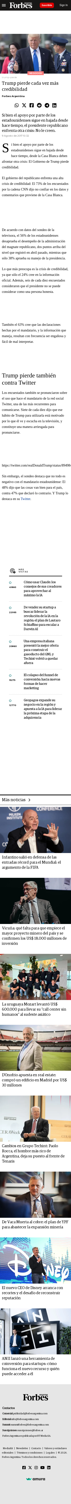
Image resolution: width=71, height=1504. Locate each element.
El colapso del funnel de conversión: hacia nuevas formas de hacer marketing (42, 682)
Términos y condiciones (30, 1453)
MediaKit (8, 1448)
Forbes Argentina (13, 96)
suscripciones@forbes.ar (30, 1430)
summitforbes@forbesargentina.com (30, 1425)
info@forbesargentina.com (25, 1419)
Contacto (36, 1448)
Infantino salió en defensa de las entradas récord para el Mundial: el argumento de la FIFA (31, 862)
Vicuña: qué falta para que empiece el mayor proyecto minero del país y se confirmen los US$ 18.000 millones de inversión (34, 936)
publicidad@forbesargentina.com (30, 1413)
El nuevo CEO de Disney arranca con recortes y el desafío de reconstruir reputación (32, 1293)
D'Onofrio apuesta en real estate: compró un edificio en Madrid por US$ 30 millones (34, 1080)
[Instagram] (36, 1468)
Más (40, 570)
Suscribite (47, 5)
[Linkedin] (49, 1468)
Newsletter (22, 1448)
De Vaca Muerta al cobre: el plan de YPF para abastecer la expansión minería (35, 1224)
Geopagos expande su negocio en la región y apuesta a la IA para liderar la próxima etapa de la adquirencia (43, 709)
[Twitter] (30, 1468)
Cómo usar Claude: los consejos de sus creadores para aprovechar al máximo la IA (43, 589)
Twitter (25, 499)
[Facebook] (24, 1468)
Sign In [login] (64, 5)
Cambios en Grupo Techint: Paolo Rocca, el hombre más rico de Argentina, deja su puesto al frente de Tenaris (33, 1153)
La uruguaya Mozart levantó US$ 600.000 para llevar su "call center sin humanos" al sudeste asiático (34, 1009)
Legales (50, 1453)
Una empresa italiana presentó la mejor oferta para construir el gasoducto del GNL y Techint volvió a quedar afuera (41, 652)
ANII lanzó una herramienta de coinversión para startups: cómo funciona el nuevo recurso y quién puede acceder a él (30, 1366)
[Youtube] (42, 1468)
